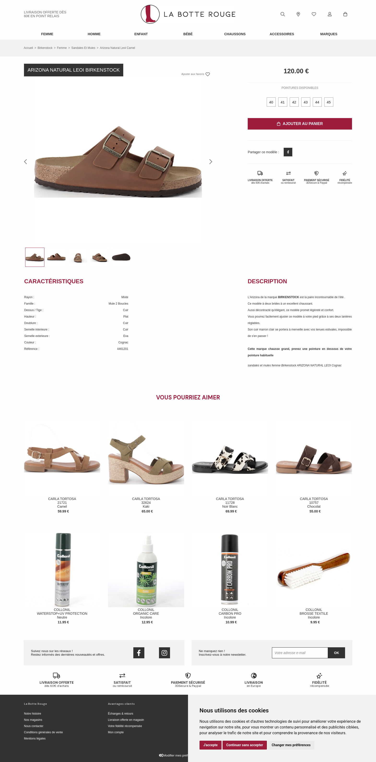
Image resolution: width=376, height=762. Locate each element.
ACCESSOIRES (282, 34)
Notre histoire (32, 713)
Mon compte (116, 732)
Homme (94, 34)
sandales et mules (83, 48)
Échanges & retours (120, 713)
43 (306, 102)
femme (62, 48)
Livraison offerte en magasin (126, 720)
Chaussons (235, 34)
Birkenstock (45, 48)
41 (283, 102)
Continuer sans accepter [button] (244, 745)
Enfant (141, 34)
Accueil (28, 48)
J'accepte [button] (210, 745)
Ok (336, 653)
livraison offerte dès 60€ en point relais (45, 14)
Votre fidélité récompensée (125, 726)
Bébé (188, 34)
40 (271, 102)
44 (317, 102)
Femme (47, 34)
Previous (27, 161)
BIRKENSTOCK (289, 297)
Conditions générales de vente (43, 732)
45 (329, 102)
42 (294, 102)
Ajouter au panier (300, 124)
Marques (328, 34)
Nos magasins (33, 720)
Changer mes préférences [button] (291, 745)
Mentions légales (35, 738)
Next (209, 161)
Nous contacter (33, 726)
